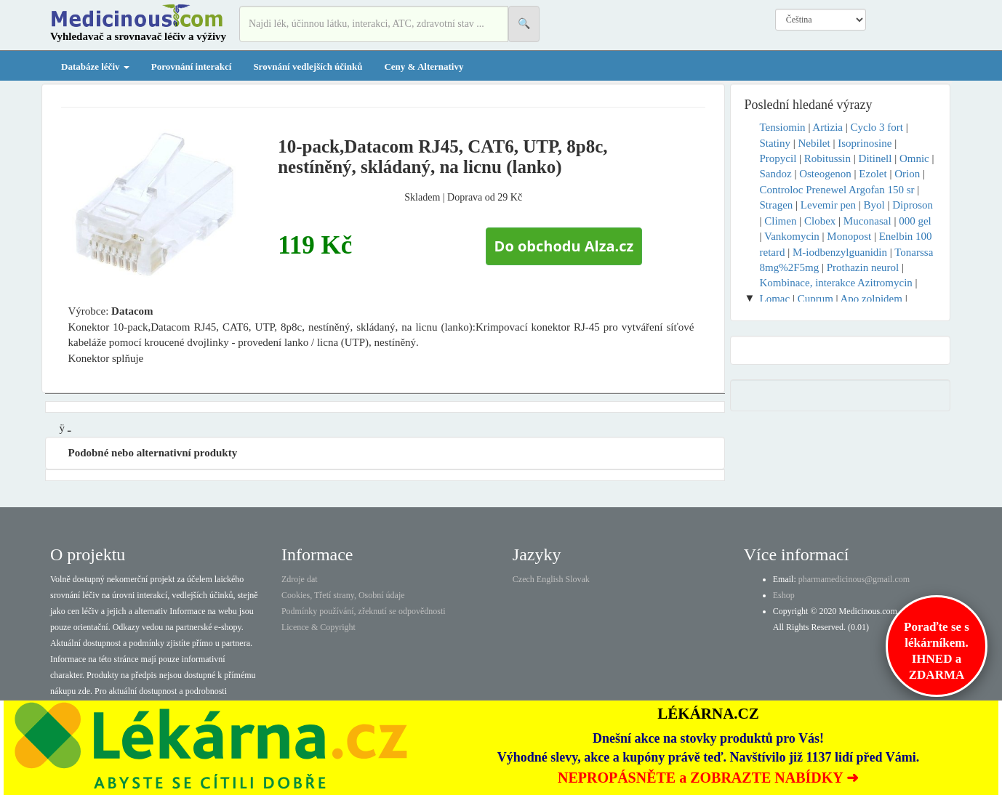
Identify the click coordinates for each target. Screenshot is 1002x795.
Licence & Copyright (318, 627)
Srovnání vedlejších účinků (307, 66)
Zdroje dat (299, 579)
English (550, 579)
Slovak (578, 579)
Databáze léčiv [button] (95, 66)
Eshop (784, 595)
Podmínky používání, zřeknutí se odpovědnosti (363, 611)
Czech (523, 579)
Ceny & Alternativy (423, 66)
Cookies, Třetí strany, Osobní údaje (343, 595)
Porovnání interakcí (191, 66)
